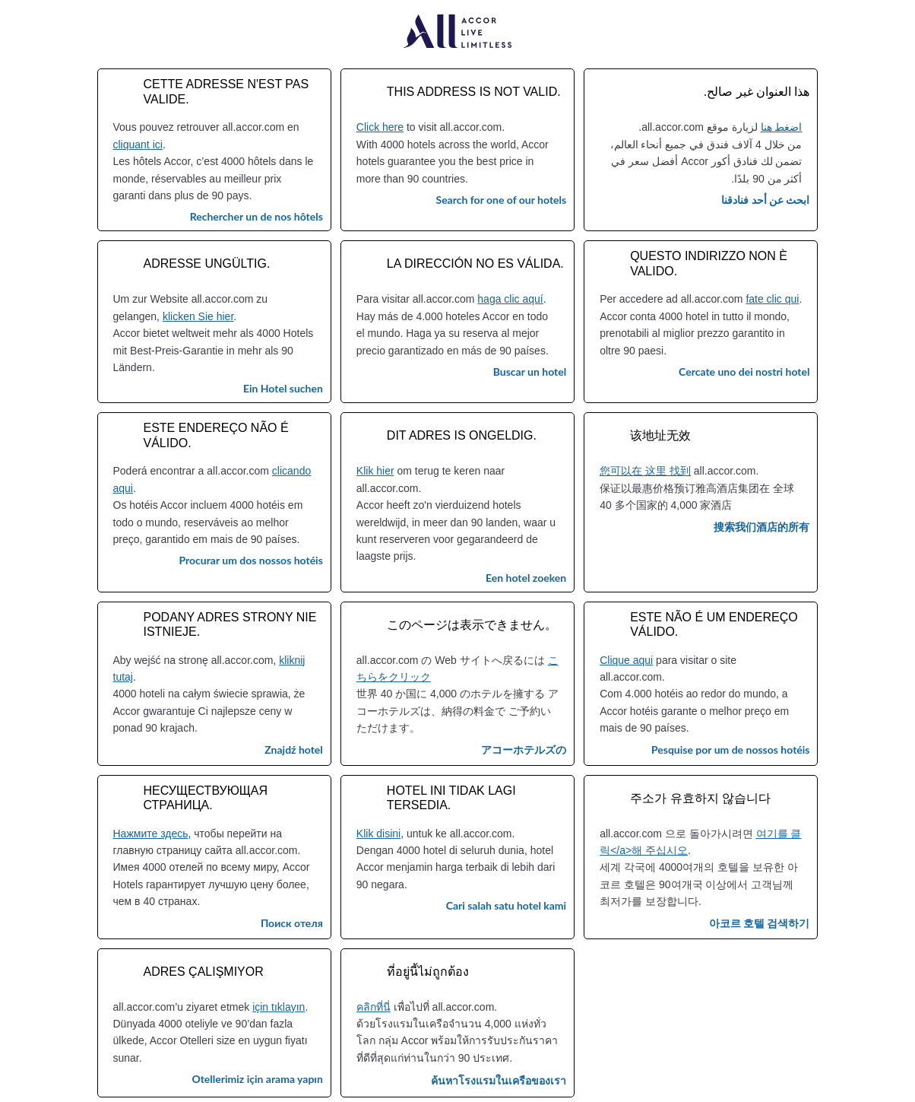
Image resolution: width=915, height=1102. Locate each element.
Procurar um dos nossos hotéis (250, 560)
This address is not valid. (474, 91)
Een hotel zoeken (526, 577)
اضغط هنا (782, 127)
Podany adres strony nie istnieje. (230, 624)
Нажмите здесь (150, 833)
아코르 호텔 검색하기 (759, 922)
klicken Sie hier (198, 316)
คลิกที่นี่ (373, 1007)
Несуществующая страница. (206, 797)
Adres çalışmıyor (204, 971)
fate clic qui (772, 299)
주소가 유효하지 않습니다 (700, 798)
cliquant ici (138, 144)
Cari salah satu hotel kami (506, 905)
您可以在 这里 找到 (645, 471)
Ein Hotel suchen (283, 388)
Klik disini (378, 833)
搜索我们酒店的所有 (761, 526)
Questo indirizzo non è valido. (708, 263)
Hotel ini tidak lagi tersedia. (451, 797)
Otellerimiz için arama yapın (257, 1078)
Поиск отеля (292, 922)
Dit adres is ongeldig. (462, 435)
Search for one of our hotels (500, 199)
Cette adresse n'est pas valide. (226, 91)
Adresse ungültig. (207, 263)
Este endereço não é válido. (216, 435)
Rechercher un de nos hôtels (256, 216)
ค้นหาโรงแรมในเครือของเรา (498, 1080)
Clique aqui (626, 660)
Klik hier (375, 471)
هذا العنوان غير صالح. (757, 91)
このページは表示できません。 (472, 624)
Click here (380, 127)
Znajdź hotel (293, 749)
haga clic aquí (510, 299)
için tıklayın (278, 1007)
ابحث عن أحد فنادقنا (765, 199)
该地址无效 (660, 435)
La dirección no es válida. (475, 263)
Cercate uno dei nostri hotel (744, 371)
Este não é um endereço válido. (713, 624)
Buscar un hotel (529, 371)
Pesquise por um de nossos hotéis (730, 749)
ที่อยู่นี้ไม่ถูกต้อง (428, 971)
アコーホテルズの (523, 749)
